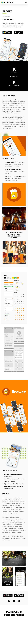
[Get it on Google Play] (7, 32)
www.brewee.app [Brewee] (8, 19)
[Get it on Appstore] (18, 32)
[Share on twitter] (14, 601)
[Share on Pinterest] (19, 601)
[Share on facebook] (9, 601)
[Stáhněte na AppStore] (19, 595)
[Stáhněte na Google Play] (8, 595)
